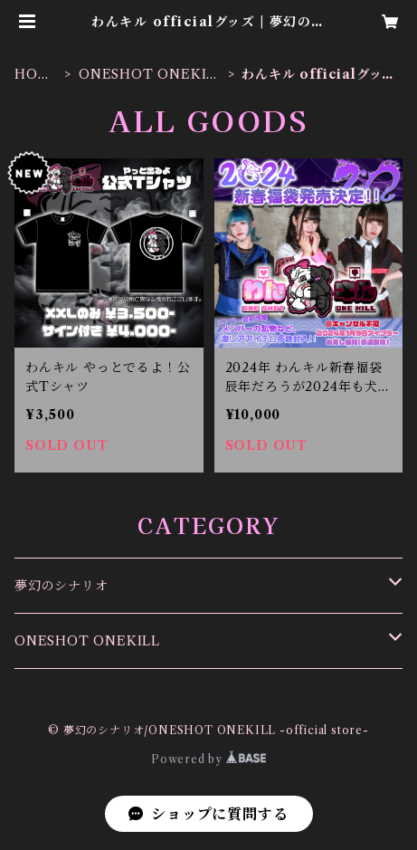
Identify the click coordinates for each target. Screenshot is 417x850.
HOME (32, 74)
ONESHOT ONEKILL (147, 74)
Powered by (208, 759)
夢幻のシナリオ (61, 586)
